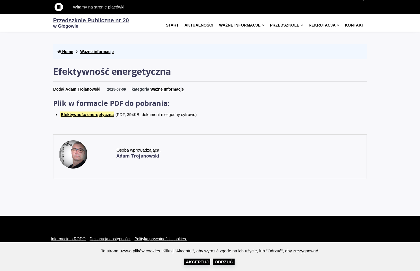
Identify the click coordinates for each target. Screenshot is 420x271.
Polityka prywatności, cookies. (161, 239)
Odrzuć (224, 261)
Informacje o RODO (68, 239)
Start (172, 25)
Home (65, 51)
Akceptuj (197, 261)
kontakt (354, 25)
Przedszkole (284, 25)
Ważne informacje (240, 25)
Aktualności (199, 25)
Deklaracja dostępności (110, 239)
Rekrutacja (322, 25)
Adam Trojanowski (82, 89)
